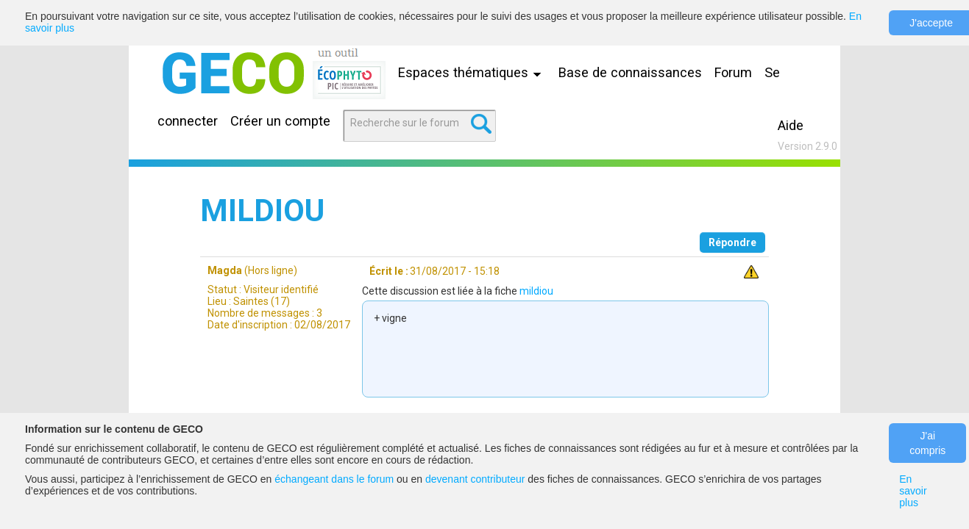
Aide (790, 125)
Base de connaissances (630, 72)
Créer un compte (280, 121)
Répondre (732, 242)
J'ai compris (927, 443)
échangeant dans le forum (334, 479)
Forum (733, 72)
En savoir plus (912, 490)
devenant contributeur (475, 479)
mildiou (536, 291)
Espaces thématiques (473, 72)
